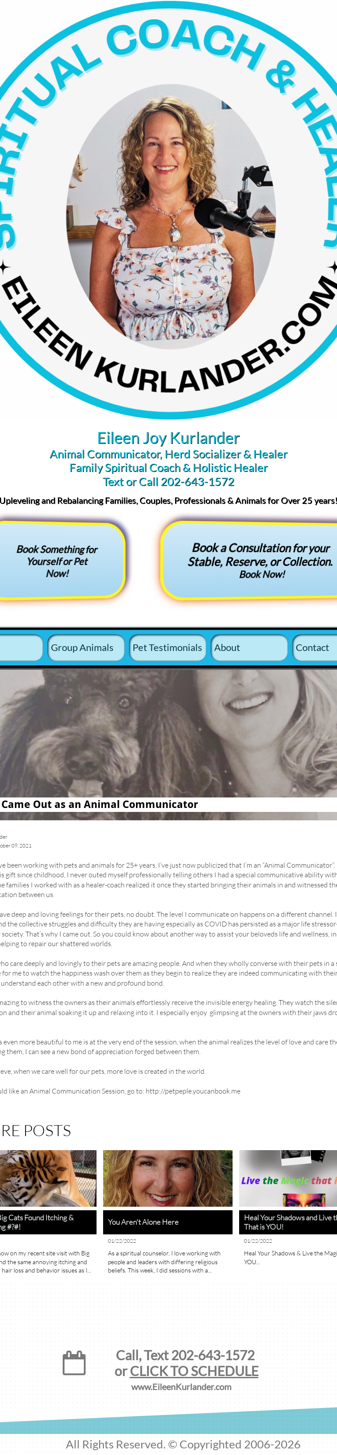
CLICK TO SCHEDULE (194, 1371)
